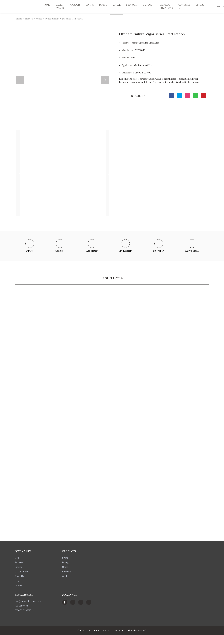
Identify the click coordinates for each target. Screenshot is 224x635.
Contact (18, 585)
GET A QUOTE (137, 96)
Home (19, 18)
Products (29, 18)
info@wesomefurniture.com (28, 601)
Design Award (21, 571)
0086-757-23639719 (24, 610)
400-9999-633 (21, 606)
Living (65, 558)
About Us (19, 576)
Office (39, 18)
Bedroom (66, 571)
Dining (65, 562)
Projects (18, 567)
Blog (17, 581)
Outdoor (66, 576)
